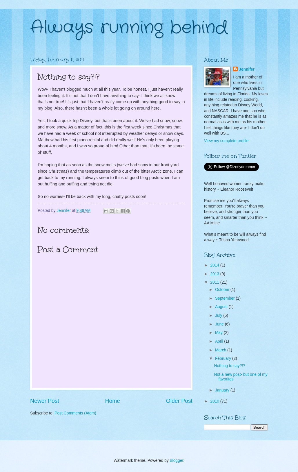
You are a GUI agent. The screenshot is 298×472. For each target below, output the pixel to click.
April (219, 341)
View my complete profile (226, 141)
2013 (215, 274)
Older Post (179, 401)
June (220, 324)
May (219, 332)
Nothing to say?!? (229, 366)
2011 (215, 282)
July (219, 315)
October (222, 289)
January (222, 390)
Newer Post (44, 401)
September (225, 298)
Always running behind (129, 27)
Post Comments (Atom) (75, 413)
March (221, 350)
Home (112, 401)
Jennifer (247, 69)
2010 (215, 401)
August (222, 307)
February (223, 358)
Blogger (176, 460)
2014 (215, 265)
